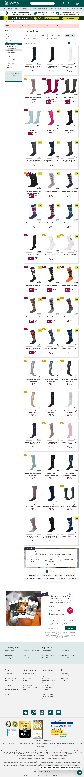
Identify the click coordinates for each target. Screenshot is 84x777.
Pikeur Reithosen (46, 653)
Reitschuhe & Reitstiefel (11, 44)
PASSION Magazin (28, 685)
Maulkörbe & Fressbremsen (31, 650)
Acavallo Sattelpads (66, 658)
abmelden (61, 638)
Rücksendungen (46, 683)
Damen (7, 34)
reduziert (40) (50, 39)
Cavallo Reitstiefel (47, 650)
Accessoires (8, 67)
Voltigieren (8, 685)
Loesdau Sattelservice (67, 676)
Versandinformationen (48, 692)
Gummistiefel (11, 60)
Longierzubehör (9, 676)
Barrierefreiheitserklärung (49, 680)
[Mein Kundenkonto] (68, 4)
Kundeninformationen (48, 687)
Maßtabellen (64, 678)
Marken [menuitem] (79, 9)
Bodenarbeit (8, 694)
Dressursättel (8, 655)
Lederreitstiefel (11, 46)
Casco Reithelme (65, 650)
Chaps (9, 56)
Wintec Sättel (45, 658)
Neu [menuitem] (68, 9)
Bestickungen (64, 673)
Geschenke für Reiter (10, 678)
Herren (7, 36)
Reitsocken (10, 50)
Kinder (7, 38)
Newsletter (64, 680)
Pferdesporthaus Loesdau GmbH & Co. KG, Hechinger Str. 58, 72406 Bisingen (43, 776)
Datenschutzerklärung (63, 636)
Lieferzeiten (45, 689)
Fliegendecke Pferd (10, 650)
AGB (43, 673)
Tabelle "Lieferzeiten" (54, 773)
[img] (77, 4)
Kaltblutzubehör (9, 692)
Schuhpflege (10, 62)
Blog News (66, 624)
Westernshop (8, 673)
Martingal (26, 655)
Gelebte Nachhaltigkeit (29, 683)
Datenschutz (45, 678)
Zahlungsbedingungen (48, 694)
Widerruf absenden (47, 696)
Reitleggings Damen (10, 658)
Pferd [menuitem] (3, 9)
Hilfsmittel (8, 42)
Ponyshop (7, 687)
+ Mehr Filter (69, 35)
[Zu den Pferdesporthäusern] (64, 3)
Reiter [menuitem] (10, 9)
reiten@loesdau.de (46, 740)
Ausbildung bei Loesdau (30, 687)
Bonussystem (27, 678)
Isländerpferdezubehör (11, 689)
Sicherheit (8, 40)
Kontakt (25, 676)
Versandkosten (21, 770)
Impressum (45, 676)
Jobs (24, 689)
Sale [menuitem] (73, 9)
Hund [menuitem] (16, 9)
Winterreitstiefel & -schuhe (12, 64)
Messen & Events (28, 692)
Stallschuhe (10, 54)
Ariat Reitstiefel (65, 653)
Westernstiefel (28, 653)
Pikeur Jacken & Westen (48, 655)
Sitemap (44, 699)
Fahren (7, 683)
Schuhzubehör (11, 58)
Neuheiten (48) (28, 39)
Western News (56, 624)
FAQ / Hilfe (45, 685)
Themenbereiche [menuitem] (25, 9)
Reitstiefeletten (11, 48)
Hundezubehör (9, 680)
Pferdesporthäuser (28, 673)
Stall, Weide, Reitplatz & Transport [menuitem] (44, 9)
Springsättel (27, 658)
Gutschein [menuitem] (61, 9)
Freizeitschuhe (11, 52)
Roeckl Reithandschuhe (67, 655)
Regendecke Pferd (10, 653)
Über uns (25, 680)
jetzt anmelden (51, 564)
